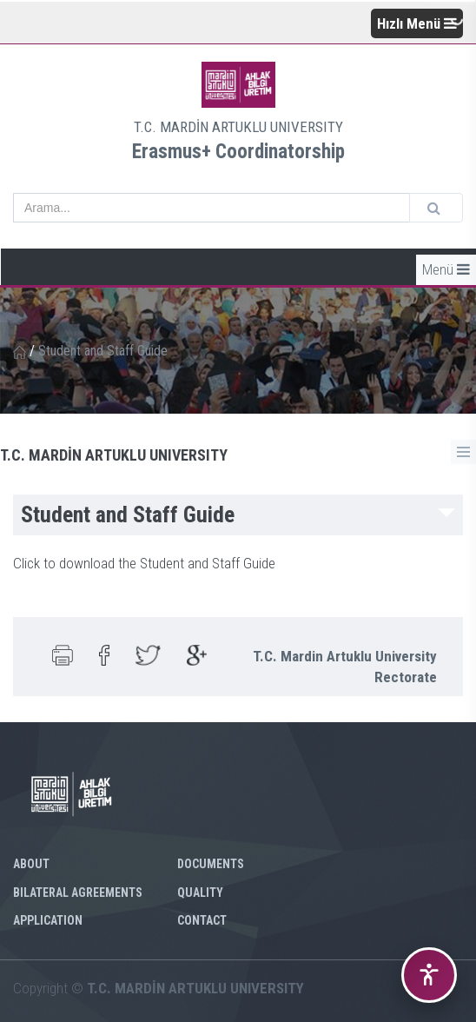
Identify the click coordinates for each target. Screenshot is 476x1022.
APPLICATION (48, 920)
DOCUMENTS (210, 864)
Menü (446, 269)
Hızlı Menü (417, 23)
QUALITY (200, 892)
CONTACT (202, 920)
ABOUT (31, 864)
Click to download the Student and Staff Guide (144, 563)
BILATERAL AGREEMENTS (77, 892)
